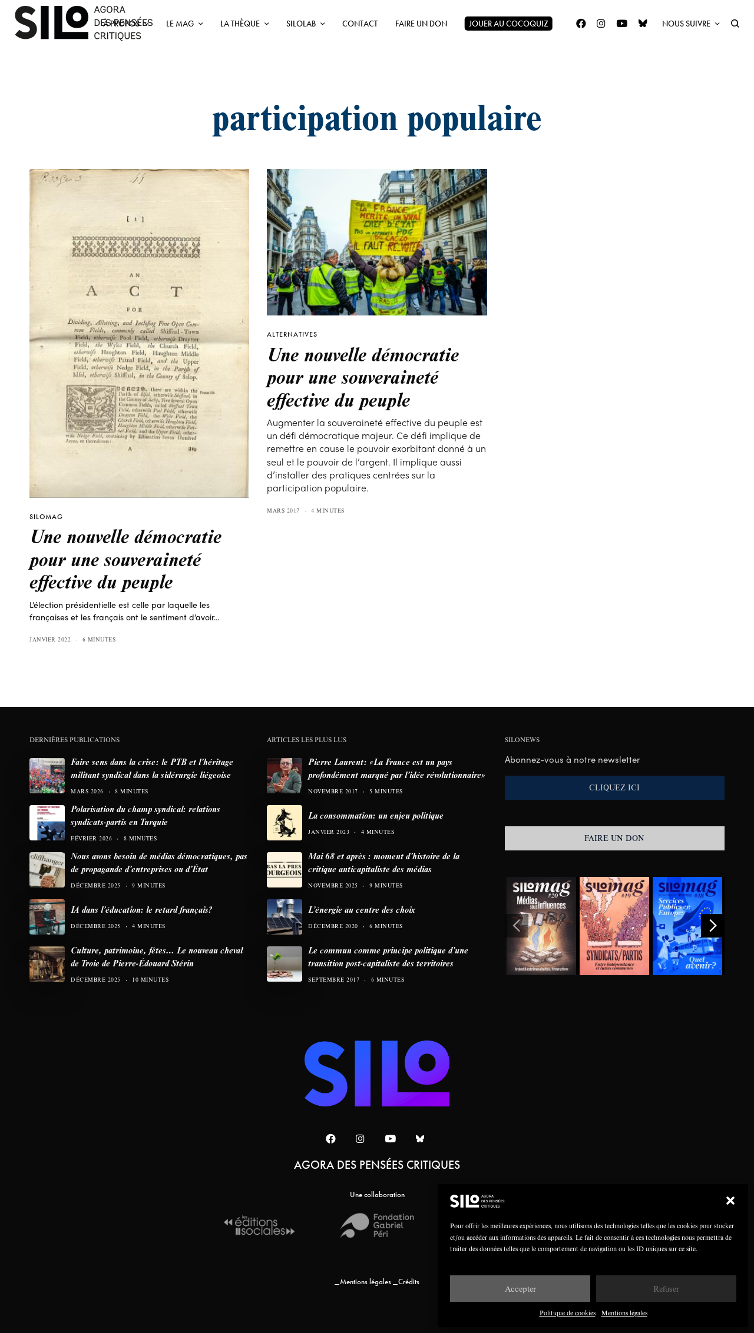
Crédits (408, 1282)
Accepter (520, 1288)
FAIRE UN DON (614, 838)
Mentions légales (624, 1312)
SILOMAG (46, 516)
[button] (730, 1200)
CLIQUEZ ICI (614, 787)
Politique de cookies (568, 1312)
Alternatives (292, 334)
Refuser (666, 1288)
